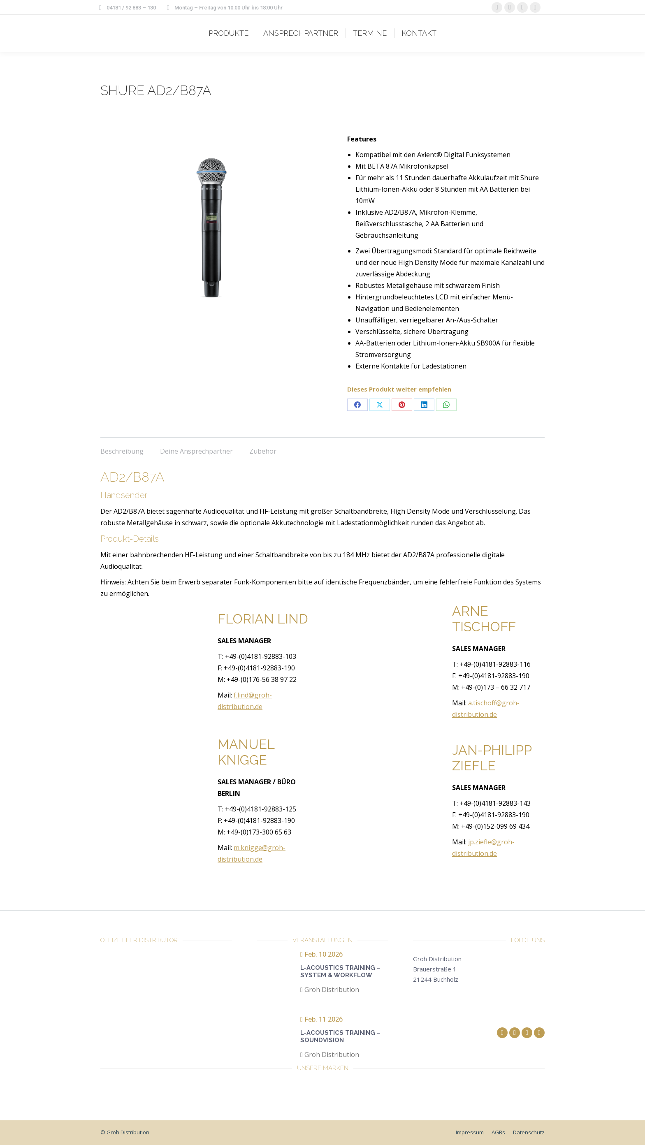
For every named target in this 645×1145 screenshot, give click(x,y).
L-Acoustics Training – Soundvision (340, 1036)
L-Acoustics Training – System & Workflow (340, 971)
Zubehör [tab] (262, 451)
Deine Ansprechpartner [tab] (196, 451)
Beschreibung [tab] (122, 451)
